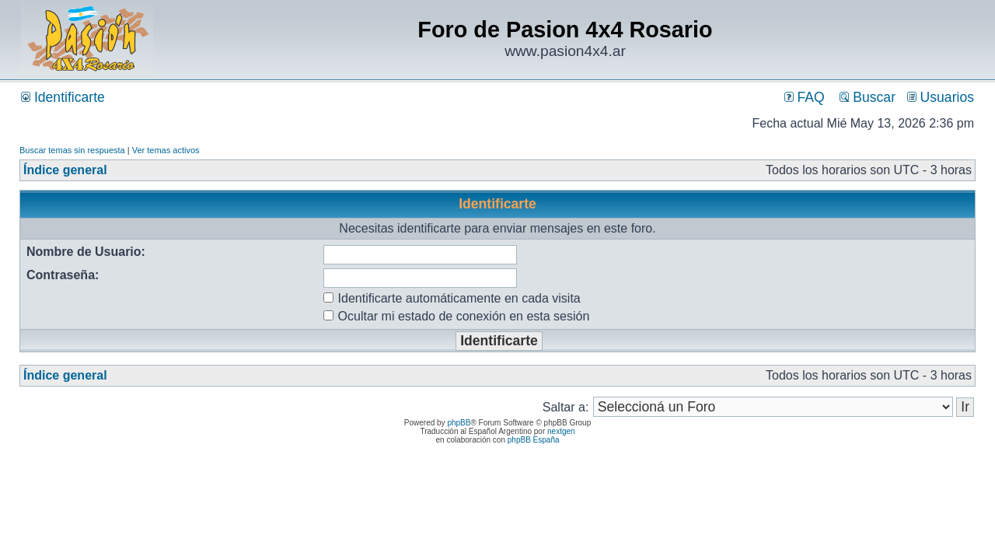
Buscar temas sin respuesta (72, 150)
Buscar (868, 97)
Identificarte (63, 97)
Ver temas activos (166, 150)
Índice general (65, 170)
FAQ (804, 97)
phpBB (458, 422)
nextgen (561, 431)
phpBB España (534, 440)
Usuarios (940, 97)
